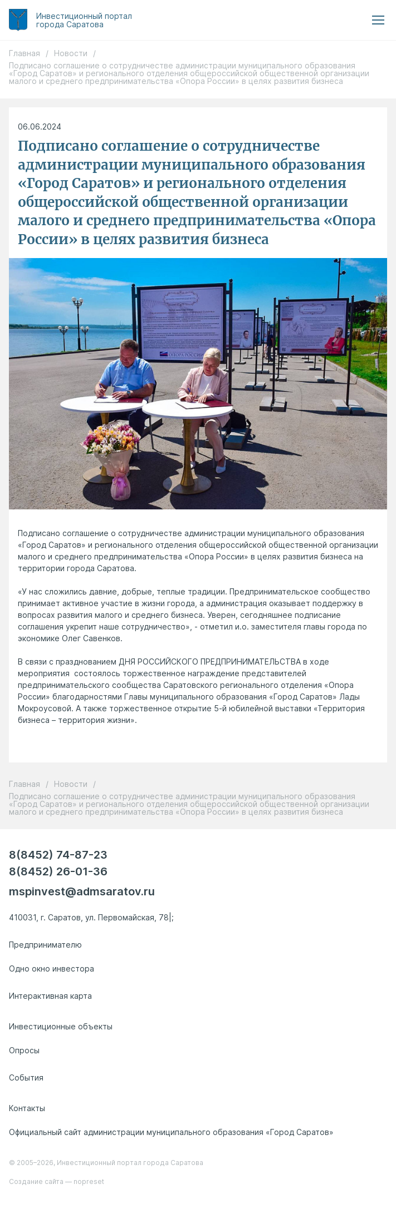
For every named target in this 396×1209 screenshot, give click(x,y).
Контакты (27, 1108)
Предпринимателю (45, 944)
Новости (70, 53)
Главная (24, 53)
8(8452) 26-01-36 (58, 871)
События (26, 1077)
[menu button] (378, 20)
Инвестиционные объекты (61, 1026)
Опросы (24, 1050)
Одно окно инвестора (51, 968)
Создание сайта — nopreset (56, 1181)
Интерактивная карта (50, 995)
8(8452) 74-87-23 (58, 854)
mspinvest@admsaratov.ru (82, 891)
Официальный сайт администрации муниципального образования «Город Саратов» (171, 1132)
